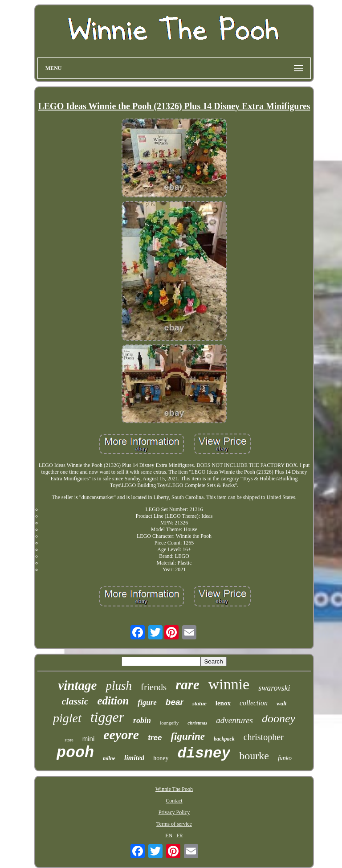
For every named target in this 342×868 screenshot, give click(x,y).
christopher (264, 737)
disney (203, 753)
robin (142, 720)
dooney (278, 718)
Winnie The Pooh (174, 789)
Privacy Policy (174, 812)
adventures (234, 720)
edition (113, 701)
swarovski (274, 688)
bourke (254, 756)
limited (134, 758)
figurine (188, 736)
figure (147, 702)
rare (187, 684)
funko (285, 758)
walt (281, 703)
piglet (67, 718)
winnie (229, 684)
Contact (174, 801)
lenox (223, 703)
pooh (75, 753)
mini (88, 738)
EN (168, 835)
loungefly (169, 722)
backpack (224, 739)
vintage (77, 685)
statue (199, 703)
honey (160, 758)
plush (119, 685)
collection (254, 703)
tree (155, 737)
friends (154, 687)
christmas (197, 722)
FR (179, 835)
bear (174, 702)
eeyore (121, 734)
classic (75, 701)
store (69, 739)
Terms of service (174, 824)
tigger (107, 717)
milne (109, 758)
